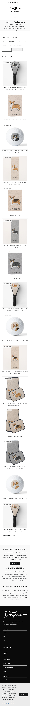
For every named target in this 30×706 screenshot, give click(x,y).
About (4, 632)
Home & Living (6, 659)
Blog (4, 636)
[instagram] (3, 679)
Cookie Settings (10, 704)
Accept (23, 694)
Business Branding (8, 667)
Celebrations (6, 663)
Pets (4, 655)
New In (4, 671)
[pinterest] (6, 679)
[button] (21, 3)
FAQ (4, 640)
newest (7, 57)
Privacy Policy (7, 647)
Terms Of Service (7, 644)
